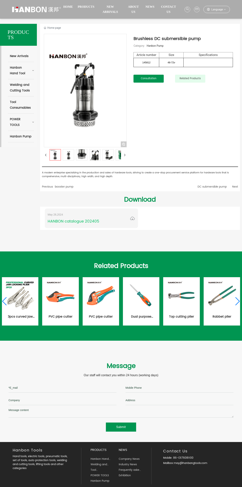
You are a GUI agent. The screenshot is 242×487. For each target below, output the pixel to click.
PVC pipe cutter (60, 316)
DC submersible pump (212, 187)
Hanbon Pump (155, 45)
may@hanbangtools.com (190, 463)
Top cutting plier (181, 316)
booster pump (64, 187)
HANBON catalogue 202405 (73, 221)
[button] (4, 301)
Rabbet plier (222, 316)
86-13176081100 (182, 458)
